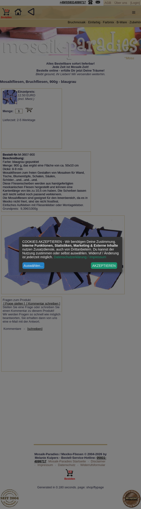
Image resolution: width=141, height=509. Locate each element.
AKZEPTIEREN (104, 266)
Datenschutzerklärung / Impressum (80, 257)
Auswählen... (33, 266)
